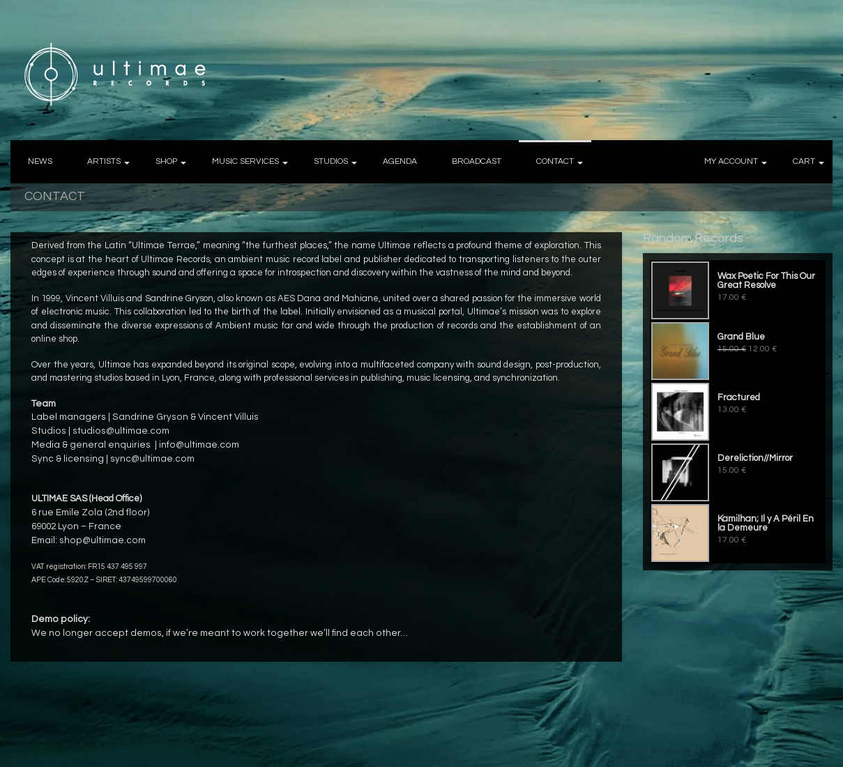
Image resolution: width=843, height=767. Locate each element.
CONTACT (555, 161)
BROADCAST (476, 161)
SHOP (166, 161)
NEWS (40, 161)
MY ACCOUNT (731, 161)
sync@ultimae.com (152, 459)
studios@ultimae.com (121, 431)
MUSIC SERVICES (245, 161)
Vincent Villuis (228, 417)
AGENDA (400, 161)
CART (804, 161)
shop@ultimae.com (102, 540)
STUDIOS (331, 161)
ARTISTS (104, 161)
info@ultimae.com (199, 445)
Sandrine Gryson (150, 417)
